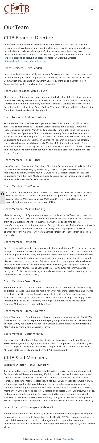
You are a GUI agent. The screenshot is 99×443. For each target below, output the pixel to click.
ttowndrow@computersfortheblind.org (26, 61)
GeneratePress (69, 439)
